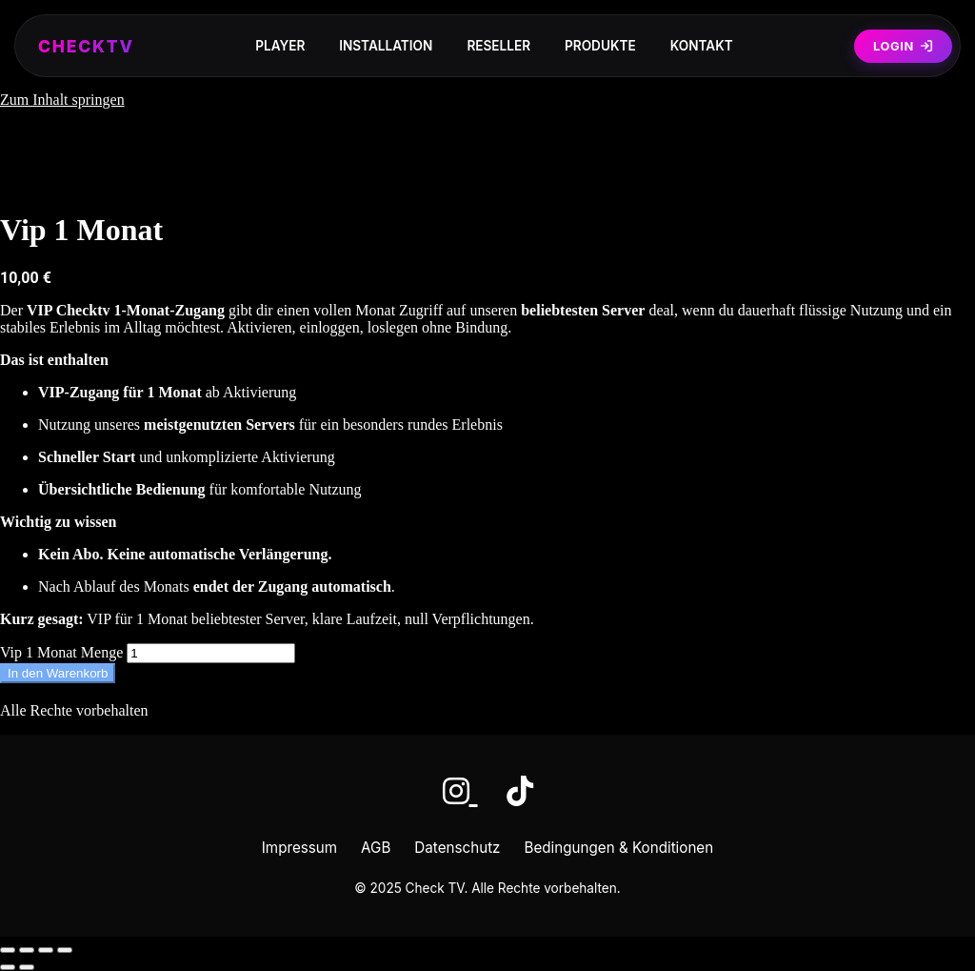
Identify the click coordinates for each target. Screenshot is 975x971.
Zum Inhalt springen (62, 99)
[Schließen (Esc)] (64, 950)
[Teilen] (45, 950)
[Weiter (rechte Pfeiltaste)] (26, 967)
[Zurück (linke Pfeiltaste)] (7, 967)
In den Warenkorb (58, 673)
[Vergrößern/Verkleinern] (7, 950)
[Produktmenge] (211, 653)
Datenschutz (457, 848)
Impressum (299, 848)
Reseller (498, 45)
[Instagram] (460, 791)
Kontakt (701, 45)
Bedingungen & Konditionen (619, 848)
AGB (375, 848)
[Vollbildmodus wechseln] (26, 950)
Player (280, 45)
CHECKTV (86, 46)
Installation (385, 45)
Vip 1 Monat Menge (61, 652)
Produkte (600, 45)
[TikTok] (520, 791)
